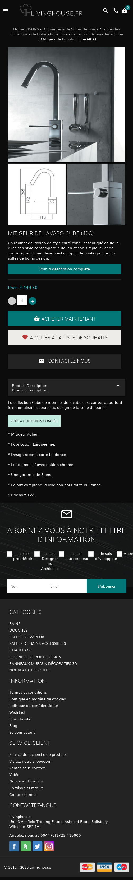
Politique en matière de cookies (37, 698)
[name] (26, 586)
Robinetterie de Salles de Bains (70, 28)
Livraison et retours (26, 787)
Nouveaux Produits (26, 781)
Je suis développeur (106, 556)
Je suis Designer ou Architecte (50, 561)
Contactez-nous (64, 361)
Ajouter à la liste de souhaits (64, 337)
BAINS (33, 28)
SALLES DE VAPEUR (26, 636)
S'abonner (107, 586)
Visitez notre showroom (30, 761)
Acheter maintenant (65, 318)
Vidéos (15, 774)
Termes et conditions (28, 692)
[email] (66, 586)
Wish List (17, 712)
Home (18, 28)
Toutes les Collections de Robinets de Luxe (65, 31)
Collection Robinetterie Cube (97, 33)
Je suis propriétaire (23, 556)
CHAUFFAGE (20, 649)
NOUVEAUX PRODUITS (29, 670)
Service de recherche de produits (38, 754)
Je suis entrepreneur (76, 556)
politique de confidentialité (33, 705)
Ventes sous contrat (27, 767)
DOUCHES (18, 630)
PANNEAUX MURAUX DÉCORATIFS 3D (43, 663)
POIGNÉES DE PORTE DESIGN (35, 656)
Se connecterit (22, 732)
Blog (13, 725)
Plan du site (19, 718)
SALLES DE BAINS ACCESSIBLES (37, 643)
